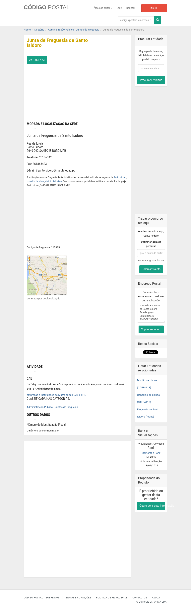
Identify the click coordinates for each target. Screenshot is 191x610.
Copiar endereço (151, 329)
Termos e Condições (77, 597)
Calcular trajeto (151, 269)
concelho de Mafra (35, 181)
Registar (130, 8)
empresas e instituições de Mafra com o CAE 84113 (56, 394)
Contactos (139, 597)
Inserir (154, 8)
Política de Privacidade (112, 597)
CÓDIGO (47, 7)
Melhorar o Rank (151, 452)
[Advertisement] (77, 92)
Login (119, 8)
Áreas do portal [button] (103, 8)
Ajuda (156, 597)
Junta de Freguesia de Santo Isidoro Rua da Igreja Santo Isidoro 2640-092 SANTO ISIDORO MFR (151, 313)
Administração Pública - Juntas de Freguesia (52, 407)
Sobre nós (53, 597)
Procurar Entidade (151, 80)
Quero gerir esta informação (152, 505)
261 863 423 (37, 59)
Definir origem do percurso (151, 244)
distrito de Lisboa (53, 181)
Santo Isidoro (120, 177)
